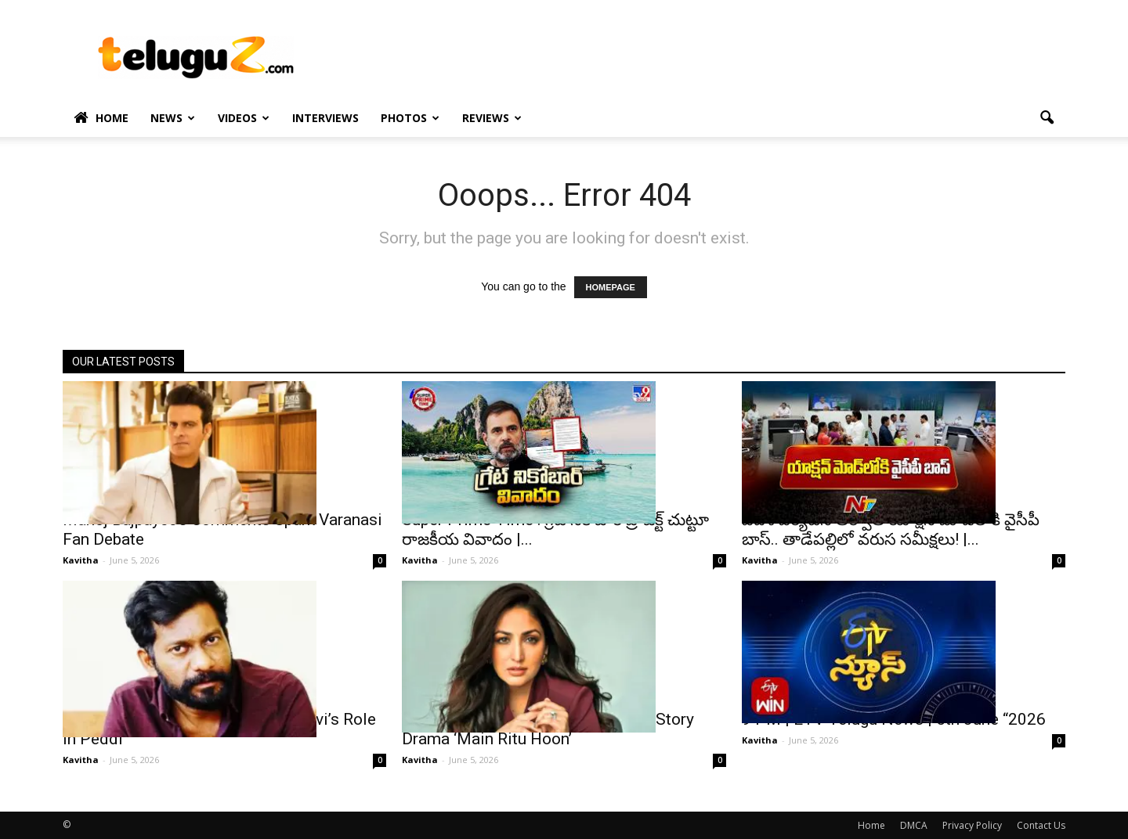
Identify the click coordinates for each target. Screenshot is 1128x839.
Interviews (325, 117)
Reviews (492, 117)
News (172, 117)
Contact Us (1041, 825)
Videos (243, 117)
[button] (1046, 118)
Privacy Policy (972, 825)
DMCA (913, 825)
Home (101, 118)
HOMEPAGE (610, 287)
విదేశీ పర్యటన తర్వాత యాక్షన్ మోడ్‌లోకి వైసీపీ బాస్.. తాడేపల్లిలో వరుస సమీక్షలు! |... (890, 529)
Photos (410, 117)
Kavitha (81, 560)
